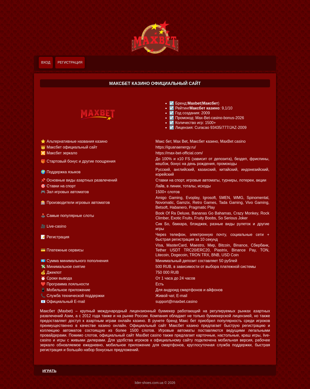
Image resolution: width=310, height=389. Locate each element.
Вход (45, 62)
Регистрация (70, 62)
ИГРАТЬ (49, 371)
